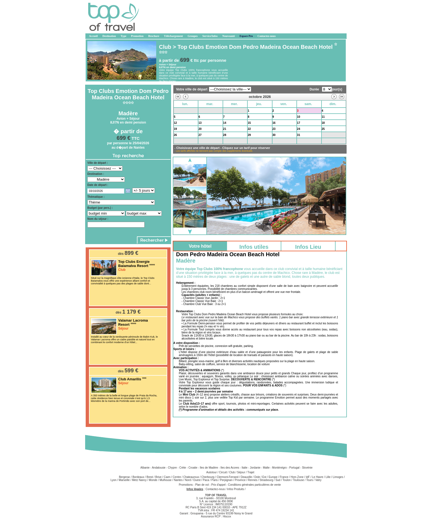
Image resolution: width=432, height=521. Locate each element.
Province (240, 480)
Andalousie (158, 467)
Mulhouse (165, 480)
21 (224, 128)
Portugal (294, 467)
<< (178, 96)
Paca (206, 480)
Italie (244, 467)
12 (175, 122)
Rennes (252, 480)
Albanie (144, 467)
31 (298, 135)
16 (274, 122)
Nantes (178, 480)
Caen (167, 477)
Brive (158, 477)
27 (199, 135)
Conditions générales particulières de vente (254, 484)
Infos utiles (254, 247)
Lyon (113, 480)
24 (298, 128)
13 (199, 122)
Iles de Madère (209, 467)
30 (224, 110)
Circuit (223, 472)
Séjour (241, 472)
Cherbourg (207, 477)
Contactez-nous (215, 489)
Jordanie (255, 467)
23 (274, 128)
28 (175, 110)
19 (175, 128)
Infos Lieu (308, 247)
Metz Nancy (139, 480)
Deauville (246, 477)
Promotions (186, 484)
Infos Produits (235, 489)
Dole (257, 477)
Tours (309, 480)
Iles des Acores (229, 467)
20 (199, 128)
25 (323, 128)
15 (249, 122)
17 (298, 122)
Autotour (211, 472)
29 (199, 110)
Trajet (250, 472)
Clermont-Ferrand (227, 477)
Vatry (318, 480)
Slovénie (307, 467)
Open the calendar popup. (128, 191)
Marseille (124, 480)
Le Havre (317, 477)
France (284, 477)
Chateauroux (191, 477)
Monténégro (279, 467)
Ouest (197, 480)
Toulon (287, 480)
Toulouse (298, 480)
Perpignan (226, 480)
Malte (266, 467)
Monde (153, 480)
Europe (273, 477)
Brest (150, 477)
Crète (182, 467)
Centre (177, 477)
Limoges (338, 477)
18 (323, 122)
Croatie (192, 467)
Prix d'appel (218, 484)
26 (175, 135)
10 (298, 116)
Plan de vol (202, 484)
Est (264, 477)
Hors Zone (297, 477)
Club (232, 472)
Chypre (172, 467)
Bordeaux (138, 477)
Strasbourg (266, 480)
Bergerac (124, 477)
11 (323, 116)
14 (224, 122)
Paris (214, 480)
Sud (278, 480)
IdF (308, 477)
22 (249, 128)
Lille (328, 477)
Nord (188, 480)
